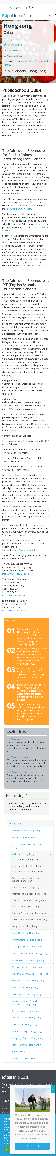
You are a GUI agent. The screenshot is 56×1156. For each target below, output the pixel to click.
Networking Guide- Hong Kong (28, 960)
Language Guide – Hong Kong (27, 1038)
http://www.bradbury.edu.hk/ (15, 573)
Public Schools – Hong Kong (25, 887)
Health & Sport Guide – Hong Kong (30, 973)
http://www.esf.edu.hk (24, 550)
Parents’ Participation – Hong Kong (29, 913)
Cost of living (18, 1051)
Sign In (30, 8)
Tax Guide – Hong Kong (24, 1024)
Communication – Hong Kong (27, 939)
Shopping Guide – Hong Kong (27, 966)
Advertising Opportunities (37, 1110)
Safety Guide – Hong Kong (25, 1010)
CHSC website (37, 265)
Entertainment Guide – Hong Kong (30, 953)
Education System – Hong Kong (27, 871)
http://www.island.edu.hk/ (14, 610)
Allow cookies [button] (12, 1149)
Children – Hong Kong (23, 854)
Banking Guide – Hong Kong (26, 1017)
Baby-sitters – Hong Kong (24, 926)
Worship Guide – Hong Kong (26, 994)
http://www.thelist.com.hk (19, 757)
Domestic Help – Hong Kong (27, 1031)
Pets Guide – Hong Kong (25, 987)
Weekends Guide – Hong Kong (28, 980)
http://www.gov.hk (15, 739)
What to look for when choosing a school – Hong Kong (28, 879)
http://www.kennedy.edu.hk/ (15, 595)
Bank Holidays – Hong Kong (26, 1044)
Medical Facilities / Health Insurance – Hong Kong (25, 1002)
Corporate (7, 1111)
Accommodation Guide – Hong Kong (27, 846)
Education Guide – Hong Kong (26, 866)
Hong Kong (15, 823)
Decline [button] (25, 1149)
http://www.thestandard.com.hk (22, 772)
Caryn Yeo (33, 61)
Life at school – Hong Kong (25, 906)
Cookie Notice (42, 1132)
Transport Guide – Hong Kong (27, 946)
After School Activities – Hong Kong (29, 919)
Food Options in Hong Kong (26, 932)
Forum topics (13, 44)
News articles (13, 56)
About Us (7, 1108)
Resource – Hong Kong (24, 1058)
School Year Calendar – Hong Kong (29, 900)
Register (15, 8)
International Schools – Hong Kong (29, 893)
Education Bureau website (18, 208)
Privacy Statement (25, 1129)
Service (14, 1132)
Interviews (11, 50)
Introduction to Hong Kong (26, 830)
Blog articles (12, 39)
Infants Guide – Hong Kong (25, 859)
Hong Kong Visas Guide (24, 837)
